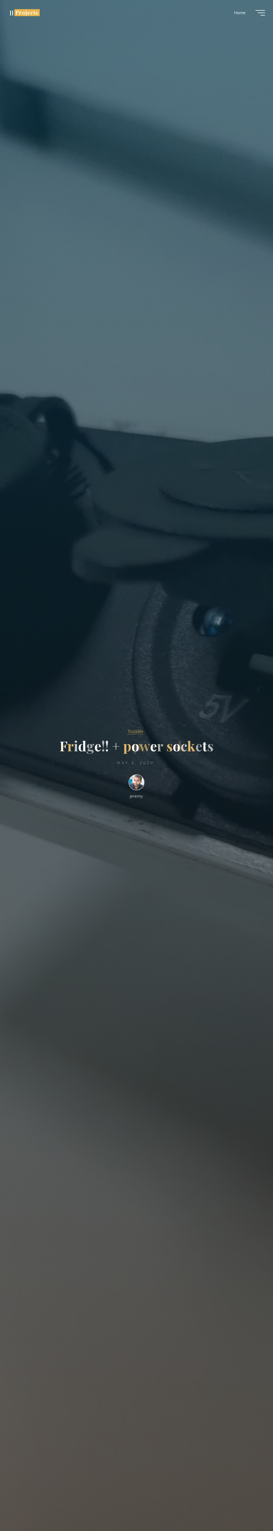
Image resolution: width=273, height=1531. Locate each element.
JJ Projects (24, 12)
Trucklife (135, 731)
